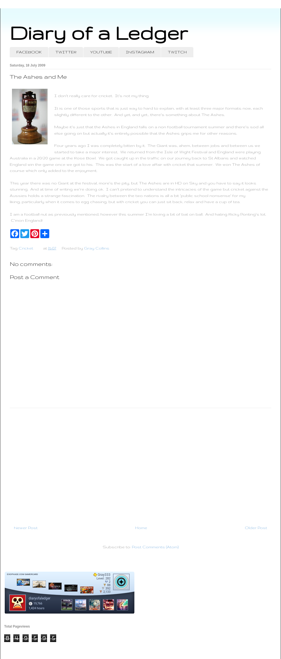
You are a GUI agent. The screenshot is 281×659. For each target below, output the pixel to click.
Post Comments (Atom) (155, 547)
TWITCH (177, 52)
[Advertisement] (140, 464)
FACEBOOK (29, 52)
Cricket (26, 248)
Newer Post (26, 527)
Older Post (256, 527)
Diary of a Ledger (99, 32)
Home (141, 527)
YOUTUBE (101, 52)
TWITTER (66, 52)
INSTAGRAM (140, 52)
